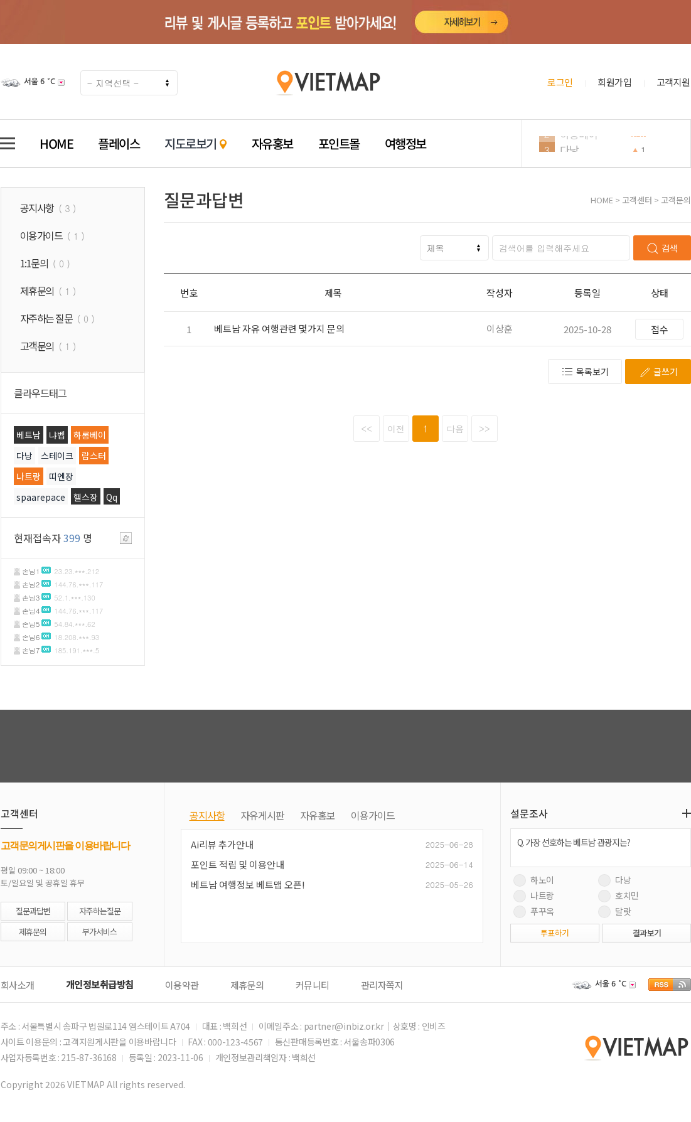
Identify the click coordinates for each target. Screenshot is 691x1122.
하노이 (533, 880)
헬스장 (85, 497)
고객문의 (676, 200)
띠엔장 (61, 476)
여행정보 (405, 143)
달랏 (614, 911)
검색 (662, 248)
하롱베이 (579, 144)
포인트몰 (339, 143)
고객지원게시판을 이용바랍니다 (119, 1041)
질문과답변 (33, 911)
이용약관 (182, 984)
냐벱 (57, 435)
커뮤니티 (312, 984)
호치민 (618, 895)
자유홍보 (272, 143)
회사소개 (18, 984)
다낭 (24, 455)
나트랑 (28, 476)
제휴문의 (32, 932)
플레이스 (118, 143)
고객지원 (673, 81)
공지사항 (207, 815)
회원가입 (614, 81)
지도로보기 (195, 143)
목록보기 (585, 371)
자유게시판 (262, 815)
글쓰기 (658, 371)
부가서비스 (99, 932)
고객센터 (637, 200)
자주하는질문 (100, 911)
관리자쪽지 (382, 984)
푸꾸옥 (533, 911)
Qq (111, 497)
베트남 (28, 435)
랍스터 (94, 455)
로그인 (560, 81)
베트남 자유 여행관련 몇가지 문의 (279, 328)
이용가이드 (373, 815)
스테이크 (57, 455)
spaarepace (40, 497)
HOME (56, 143)
